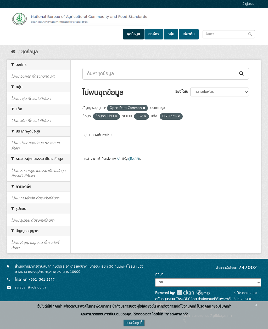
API (119, 159)
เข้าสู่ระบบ (248, 4)
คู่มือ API (133, 159)
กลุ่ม (171, 34)
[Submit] (242, 74)
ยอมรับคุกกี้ (134, 323)
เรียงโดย (181, 91)
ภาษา (159, 274)
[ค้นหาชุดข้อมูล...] (158, 74)
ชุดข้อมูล (133, 34)
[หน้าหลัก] (13, 52)
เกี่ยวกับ (189, 34)
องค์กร (153, 34)
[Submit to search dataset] (250, 34)
